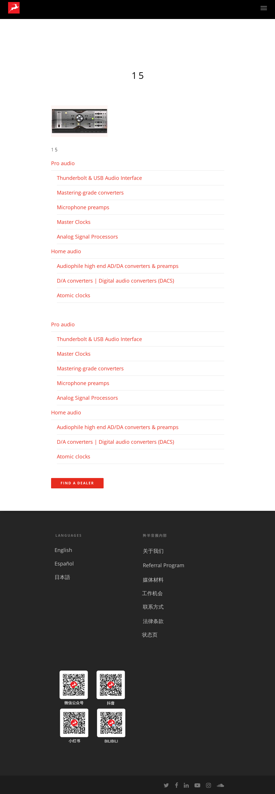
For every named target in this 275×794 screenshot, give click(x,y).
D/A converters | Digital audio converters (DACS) (115, 280)
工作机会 (152, 593)
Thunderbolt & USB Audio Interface (99, 177)
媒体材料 (153, 579)
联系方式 (153, 606)
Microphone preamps (83, 207)
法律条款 (153, 621)
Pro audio (63, 163)
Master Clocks (74, 221)
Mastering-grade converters (90, 192)
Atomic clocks (73, 295)
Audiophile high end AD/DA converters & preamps (118, 265)
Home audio (66, 251)
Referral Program (163, 565)
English (63, 550)
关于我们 (153, 550)
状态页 (150, 634)
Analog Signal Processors (87, 236)
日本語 (62, 577)
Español (64, 563)
